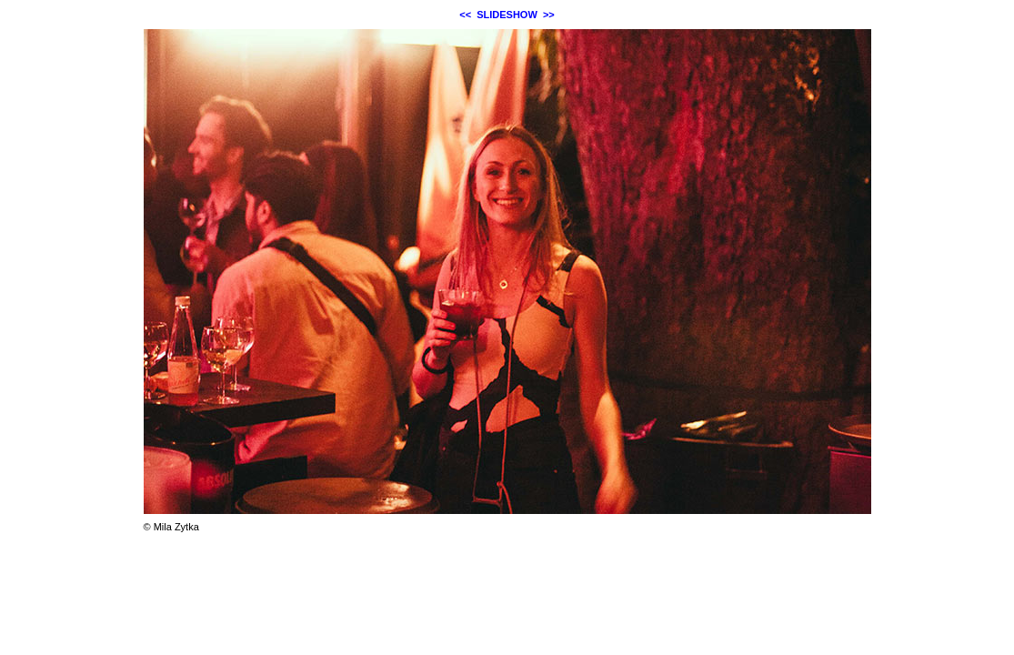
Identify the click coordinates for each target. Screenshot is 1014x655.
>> (549, 14)
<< (465, 14)
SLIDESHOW (507, 14)
